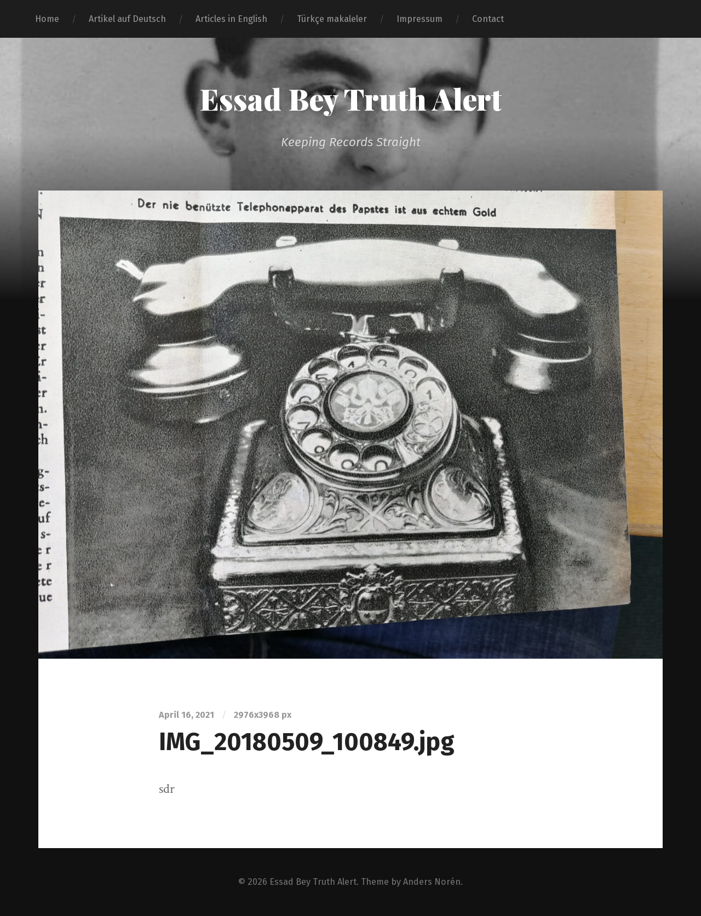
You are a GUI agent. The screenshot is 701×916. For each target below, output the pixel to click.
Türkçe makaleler (332, 19)
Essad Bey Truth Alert (350, 98)
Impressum (420, 19)
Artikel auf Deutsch (127, 19)
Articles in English (231, 19)
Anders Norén (432, 882)
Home (47, 19)
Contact (488, 19)
